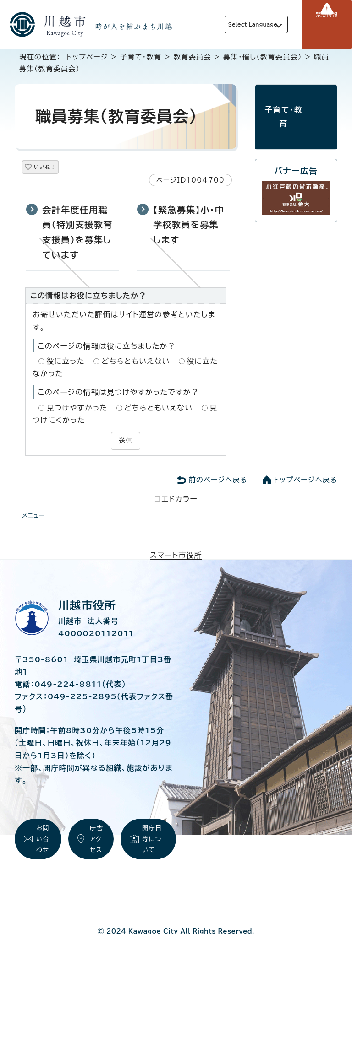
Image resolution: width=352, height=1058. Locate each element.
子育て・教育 (140, 57)
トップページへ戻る (305, 480)
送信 (125, 443)
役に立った (65, 364)
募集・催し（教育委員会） (262, 57)
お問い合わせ (43, 857)
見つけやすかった (76, 411)
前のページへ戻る (217, 480)
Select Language (238, 24)
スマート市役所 (176, 556)
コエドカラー (176, 499)
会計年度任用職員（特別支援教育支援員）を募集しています (77, 235)
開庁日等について (153, 847)
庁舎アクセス (97, 857)
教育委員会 (192, 57)
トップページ (87, 57)
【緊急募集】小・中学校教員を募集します (188, 228)
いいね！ (55, 169)
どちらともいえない (135, 364)
